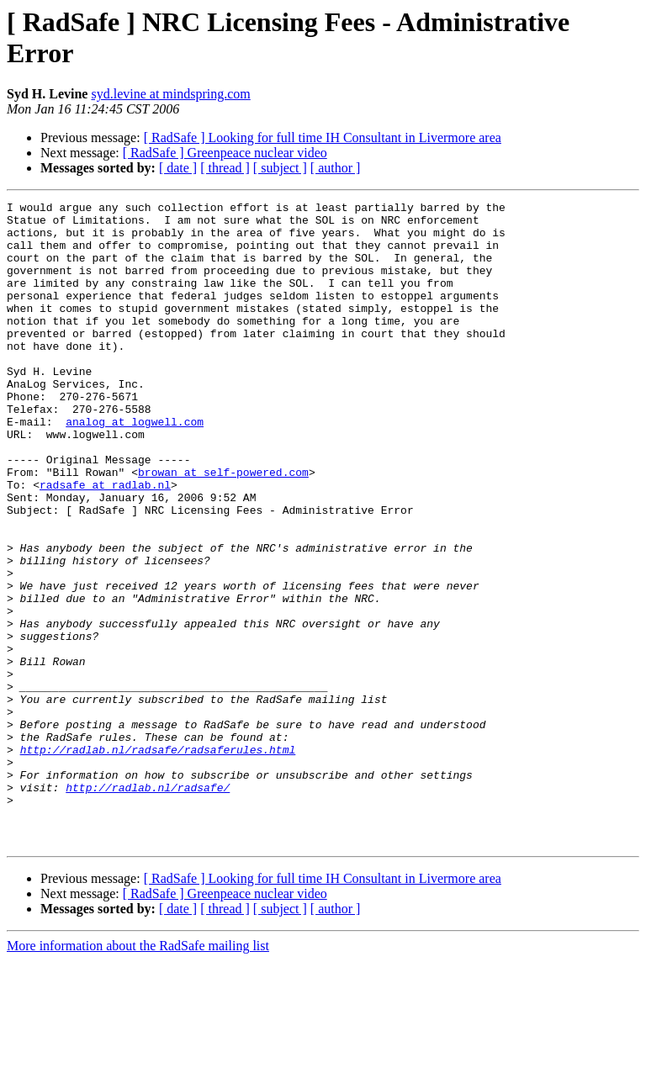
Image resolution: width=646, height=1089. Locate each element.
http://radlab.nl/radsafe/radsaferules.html (158, 860)
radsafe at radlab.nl (105, 542)
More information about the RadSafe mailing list (138, 1074)
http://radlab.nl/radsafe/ (148, 905)
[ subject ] (280, 168)
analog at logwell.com (135, 466)
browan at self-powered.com (223, 527)
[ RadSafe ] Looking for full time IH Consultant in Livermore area (322, 137)
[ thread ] (225, 168)
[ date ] (178, 168)
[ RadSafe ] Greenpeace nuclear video (225, 152)
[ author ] (335, 168)
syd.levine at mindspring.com (170, 94)
